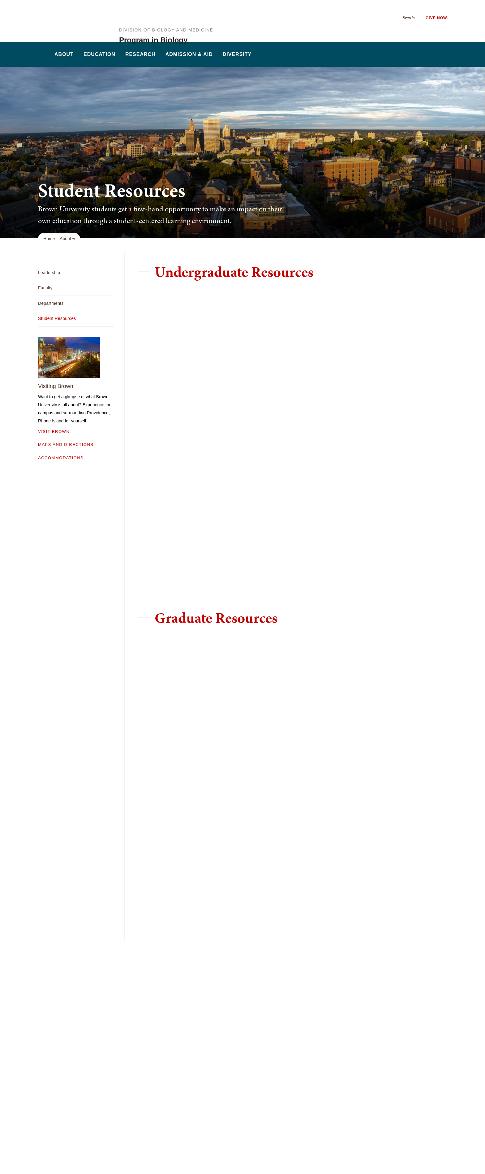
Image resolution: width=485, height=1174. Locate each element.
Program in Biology (153, 26)
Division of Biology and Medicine (166, 16)
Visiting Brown (55, 386)
